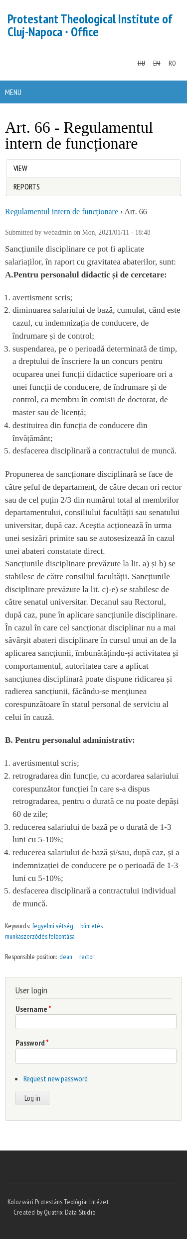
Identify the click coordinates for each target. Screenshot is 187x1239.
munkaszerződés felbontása (40, 936)
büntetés (91, 925)
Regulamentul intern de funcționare (61, 211)
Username (33, 1009)
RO (172, 63)
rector (86, 956)
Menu (13, 92)
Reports (26, 186)
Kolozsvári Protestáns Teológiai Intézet (58, 1201)
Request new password (55, 1078)
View (22, 166)
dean (65, 956)
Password (32, 1043)
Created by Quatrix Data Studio (54, 1212)
